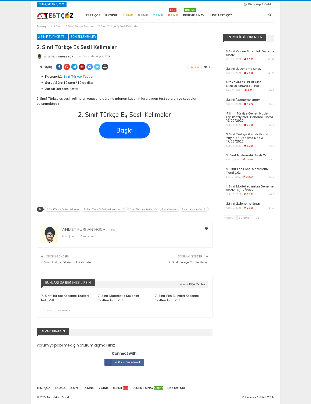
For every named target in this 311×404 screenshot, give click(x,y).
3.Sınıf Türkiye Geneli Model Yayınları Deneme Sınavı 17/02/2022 (247, 138)
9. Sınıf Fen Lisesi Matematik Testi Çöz (247, 171)
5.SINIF (128, 15)
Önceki (48, 310)
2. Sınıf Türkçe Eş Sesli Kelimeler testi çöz (104, 209)
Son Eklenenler (83, 37)
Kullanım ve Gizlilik (253, 397)
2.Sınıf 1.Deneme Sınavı (243, 100)
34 (271, 59)
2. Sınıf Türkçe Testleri (77, 76)
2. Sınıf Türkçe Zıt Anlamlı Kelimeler (66, 262)
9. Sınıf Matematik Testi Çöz (247, 155)
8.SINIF (173, 12)
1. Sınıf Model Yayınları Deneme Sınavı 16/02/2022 (250, 188)
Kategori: (52, 76)
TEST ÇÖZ (93, 15)
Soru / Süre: (54, 83)
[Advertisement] (124, 171)
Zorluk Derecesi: (57, 89)
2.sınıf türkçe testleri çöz (194, 209)
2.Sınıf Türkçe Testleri (53, 37)
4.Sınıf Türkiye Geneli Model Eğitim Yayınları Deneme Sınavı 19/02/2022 (249, 117)
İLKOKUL (111, 15)
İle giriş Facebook (122, 362)
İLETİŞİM (269, 397)
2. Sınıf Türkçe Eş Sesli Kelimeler (63, 209)
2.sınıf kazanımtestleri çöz (143, 209)
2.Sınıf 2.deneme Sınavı (243, 203)
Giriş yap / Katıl (257, 4)
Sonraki (63, 310)
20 (271, 72)
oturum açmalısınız (97, 345)
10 (271, 207)
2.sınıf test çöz (169, 209)
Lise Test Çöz (221, 15)
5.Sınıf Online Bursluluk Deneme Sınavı (250, 53)
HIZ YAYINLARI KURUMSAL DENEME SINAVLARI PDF (244, 84)
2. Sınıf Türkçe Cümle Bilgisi (188, 262)
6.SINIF (143, 15)
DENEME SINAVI (194, 12)
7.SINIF (158, 15)
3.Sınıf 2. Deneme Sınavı (244, 69)
